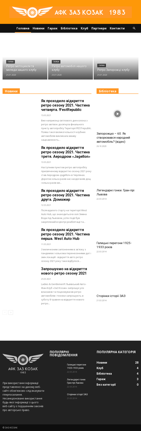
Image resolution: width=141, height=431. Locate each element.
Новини (38, 28)
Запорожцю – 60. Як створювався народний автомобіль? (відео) (113, 137)
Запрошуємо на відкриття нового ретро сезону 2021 (64, 271)
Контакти (117, 28)
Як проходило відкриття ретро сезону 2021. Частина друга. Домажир (65, 195)
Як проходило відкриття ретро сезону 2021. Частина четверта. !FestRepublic (65, 105)
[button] (134, 28)
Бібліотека (69, 28)
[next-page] (10, 312)
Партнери (98, 28)
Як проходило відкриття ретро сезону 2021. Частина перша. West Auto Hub (65, 234)
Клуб (84, 28)
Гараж (52, 28)
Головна (23, 28)
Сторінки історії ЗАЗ (111, 296)
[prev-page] (5, 312)
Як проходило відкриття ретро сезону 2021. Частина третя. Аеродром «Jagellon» (65, 152)
